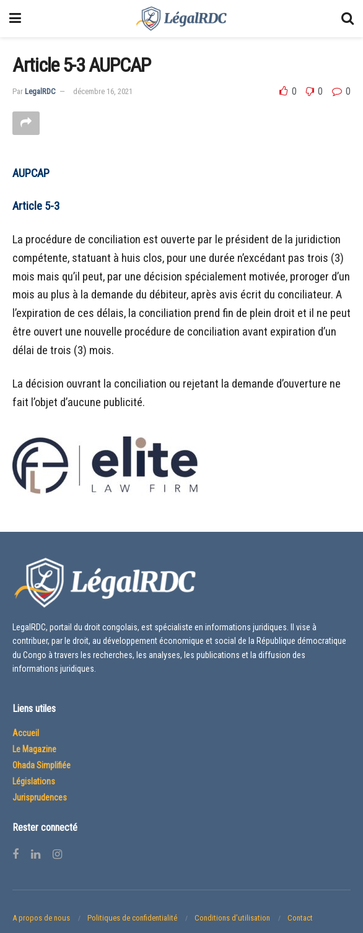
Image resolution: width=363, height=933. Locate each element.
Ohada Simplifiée (41, 766)
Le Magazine (34, 750)
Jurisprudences (39, 798)
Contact (300, 918)
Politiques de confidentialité (132, 918)
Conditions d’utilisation (232, 918)
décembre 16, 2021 (103, 91)
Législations (33, 782)
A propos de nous (41, 918)
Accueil (25, 734)
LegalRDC (40, 91)
